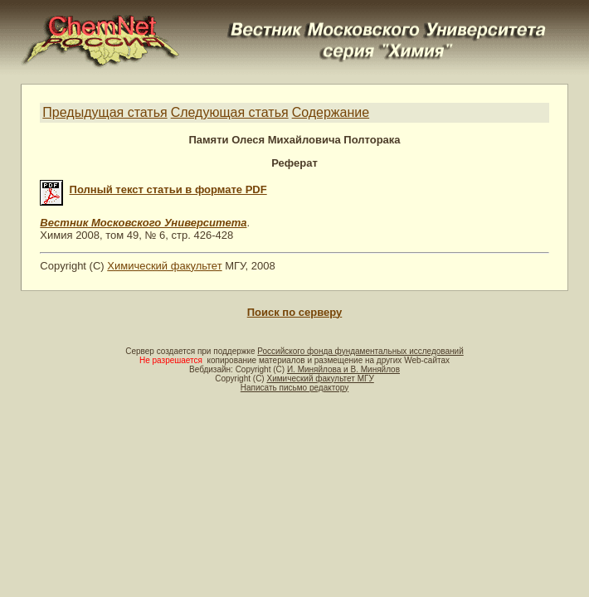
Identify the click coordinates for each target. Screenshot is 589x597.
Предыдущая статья (104, 112)
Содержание (331, 112)
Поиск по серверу (294, 312)
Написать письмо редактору (294, 387)
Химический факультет (164, 266)
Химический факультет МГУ (319, 378)
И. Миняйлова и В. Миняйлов (343, 369)
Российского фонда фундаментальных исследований (360, 351)
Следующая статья (230, 112)
